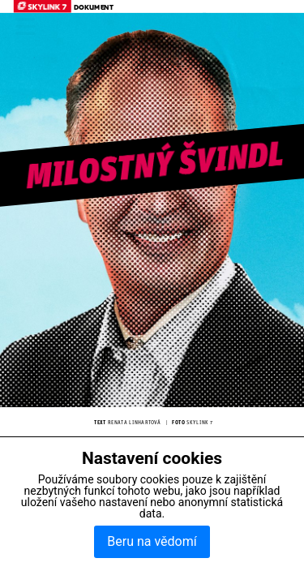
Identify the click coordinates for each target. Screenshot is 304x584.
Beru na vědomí (151, 541)
